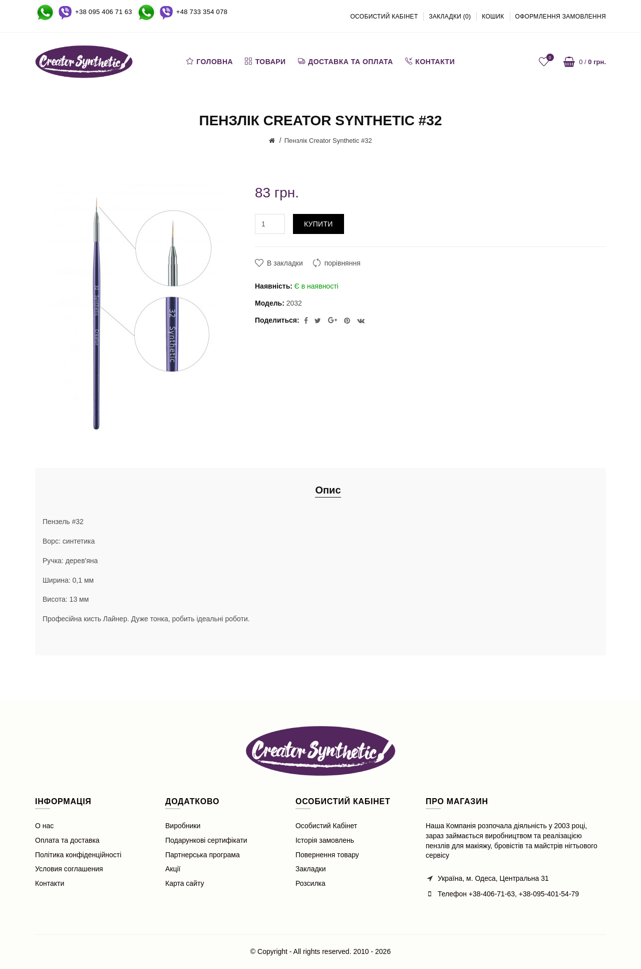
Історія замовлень (324, 840)
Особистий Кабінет (326, 826)
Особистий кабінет (384, 16)
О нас (44, 826)
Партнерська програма (202, 855)
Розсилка (310, 883)
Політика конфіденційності (78, 855)
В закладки (285, 263)
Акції (172, 869)
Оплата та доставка (67, 840)
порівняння (343, 263)
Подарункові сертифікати (206, 840)
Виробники (182, 826)
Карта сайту (184, 883)
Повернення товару (327, 855)
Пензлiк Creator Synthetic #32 (328, 140)
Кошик (493, 16)
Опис (328, 490)
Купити (318, 224)
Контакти (49, 883)
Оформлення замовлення (560, 16)
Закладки (310, 869)
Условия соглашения (69, 869)
